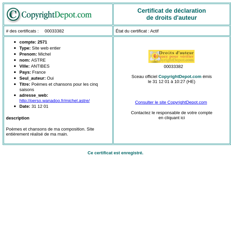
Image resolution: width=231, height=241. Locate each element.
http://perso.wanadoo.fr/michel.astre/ (54, 100)
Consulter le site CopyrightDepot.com (171, 102)
